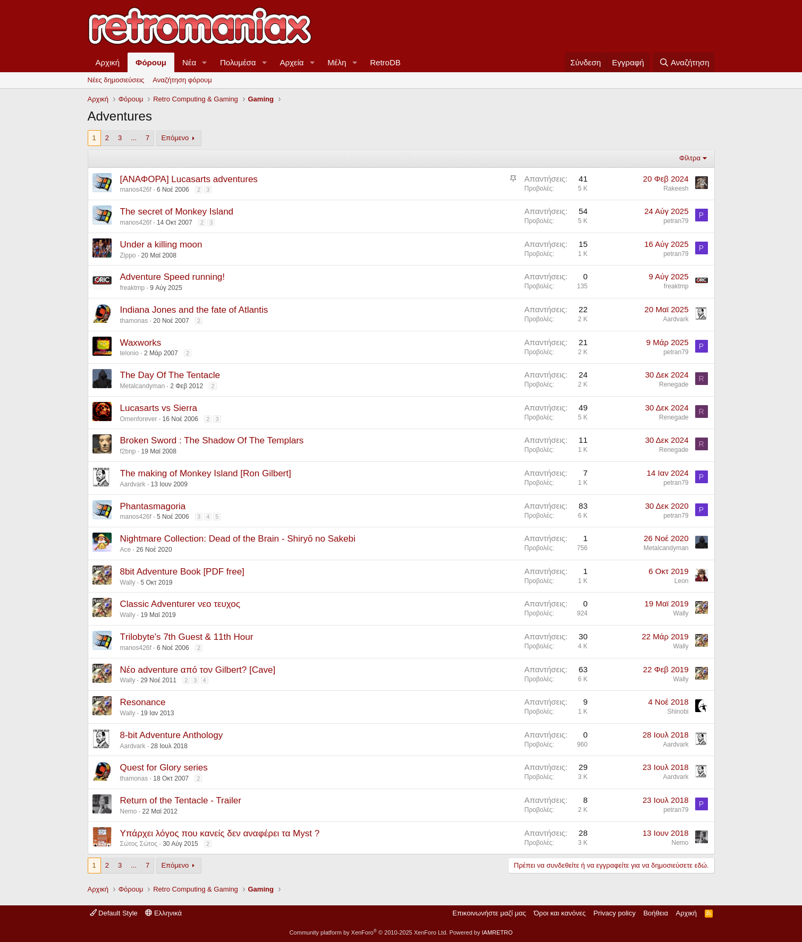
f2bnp (128, 451)
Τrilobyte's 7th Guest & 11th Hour (187, 637)
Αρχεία (291, 62)
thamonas (134, 320)
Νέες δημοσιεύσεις (116, 80)
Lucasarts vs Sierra (159, 408)
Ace (125, 549)
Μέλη (336, 62)
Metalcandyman (142, 386)
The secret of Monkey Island (177, 212)
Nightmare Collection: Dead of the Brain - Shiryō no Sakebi (238, 539)
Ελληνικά (163, 913)
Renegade (673, 384)
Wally (128, 582)
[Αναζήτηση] (683, 62)
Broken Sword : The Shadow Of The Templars (212, 440)
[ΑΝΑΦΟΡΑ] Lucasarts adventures (189, 179)
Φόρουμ (151, 62)
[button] (204, 62)
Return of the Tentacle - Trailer (180, 800)
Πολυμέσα (238, 62)
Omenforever (138, 419)
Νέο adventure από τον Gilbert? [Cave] (198, 670)
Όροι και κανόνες (560, 913)
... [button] (134, 138)
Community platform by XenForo (368, 932)
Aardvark (675, 319)
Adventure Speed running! (172, 277)
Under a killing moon (161, 244)
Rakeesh (675, 188)
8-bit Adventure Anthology (171, 735)
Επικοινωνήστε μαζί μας (489, 913)
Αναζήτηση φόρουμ (182, 80)
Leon (681, 581)
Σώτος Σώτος (139, 843)
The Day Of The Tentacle (170, 375)
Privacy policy (614, 913)
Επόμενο (175, 138)
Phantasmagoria (153, 506)
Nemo (128, 811)
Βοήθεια (655, 913)
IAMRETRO (497, 932)
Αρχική (108, 62)
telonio (129, 353)
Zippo (128, 255)
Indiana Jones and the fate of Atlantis (194, 310)
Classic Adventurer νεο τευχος (180, 604)
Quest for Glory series (164, 768)
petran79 (675, 221)
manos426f (135, 189)
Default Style (114, 913)
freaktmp (132, 288)
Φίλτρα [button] (689, 158)
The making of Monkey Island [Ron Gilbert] (205, 473)
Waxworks (141, 343)
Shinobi (677, 711)
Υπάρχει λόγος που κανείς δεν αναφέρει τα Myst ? (220, 833)
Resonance (143, 702)
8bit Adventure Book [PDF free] (182, 572)
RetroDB (385, 62)
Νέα (189, 62)
